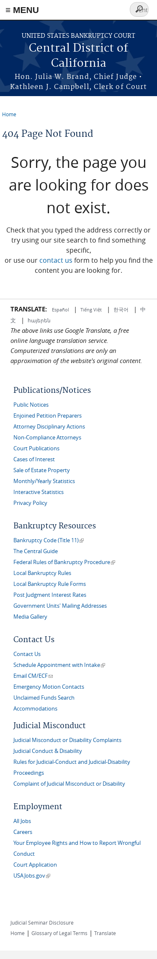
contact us (55, 260)
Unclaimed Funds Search (44, 697)
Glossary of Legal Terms (59, 933)
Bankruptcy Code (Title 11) (48, 540)
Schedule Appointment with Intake (59, 665)
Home (9, 114)
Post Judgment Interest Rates (49, 594)
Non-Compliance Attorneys (47, 437)
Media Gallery (30, 616)
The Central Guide (35, 551)
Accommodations (35, 708)
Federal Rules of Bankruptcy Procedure (64, 562)
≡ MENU (22, 10)
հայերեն (39, 320)
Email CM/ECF (33, 675)
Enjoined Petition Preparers (47, 415)
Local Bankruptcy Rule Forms (49, 584)
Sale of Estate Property (41, 470)
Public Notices (31, 404)
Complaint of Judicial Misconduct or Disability (69, 783)
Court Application (35, 864)
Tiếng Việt (91, 309)
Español (61, 309)
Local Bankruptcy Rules (42, 573)
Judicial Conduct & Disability (47, 751)
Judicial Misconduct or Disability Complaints (67, 740)
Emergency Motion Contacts (48, 686)
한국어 (121, 309)
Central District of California (78, 56)
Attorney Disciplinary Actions (49, 426)
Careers (22, 832)
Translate (105, 933)
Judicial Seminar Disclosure (42, 922)
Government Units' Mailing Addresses (60, 605)
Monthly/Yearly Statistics (44, 481)
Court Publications (36, 448)
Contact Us (27, 654)
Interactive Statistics (38, 492)
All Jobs (22, 821)
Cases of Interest (34, 459)
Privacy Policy (30, 503)
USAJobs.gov (31, 875)
